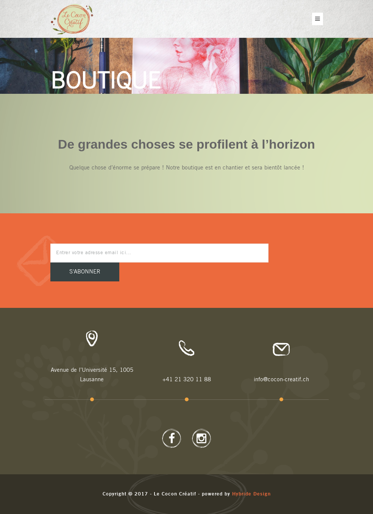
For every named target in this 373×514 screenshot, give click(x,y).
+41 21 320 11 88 (186, 379)
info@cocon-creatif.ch (281, 379)
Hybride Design (251, 494)
